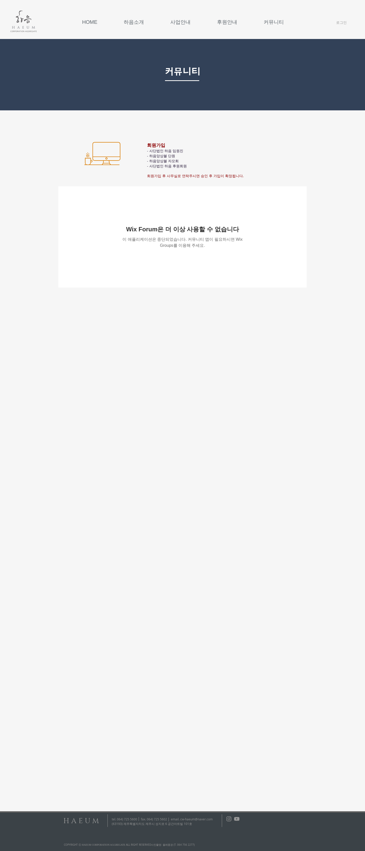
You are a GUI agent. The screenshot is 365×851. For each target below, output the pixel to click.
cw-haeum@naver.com (196, 819)
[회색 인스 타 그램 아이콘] (229, 819)
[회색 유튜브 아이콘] (236, 819)
